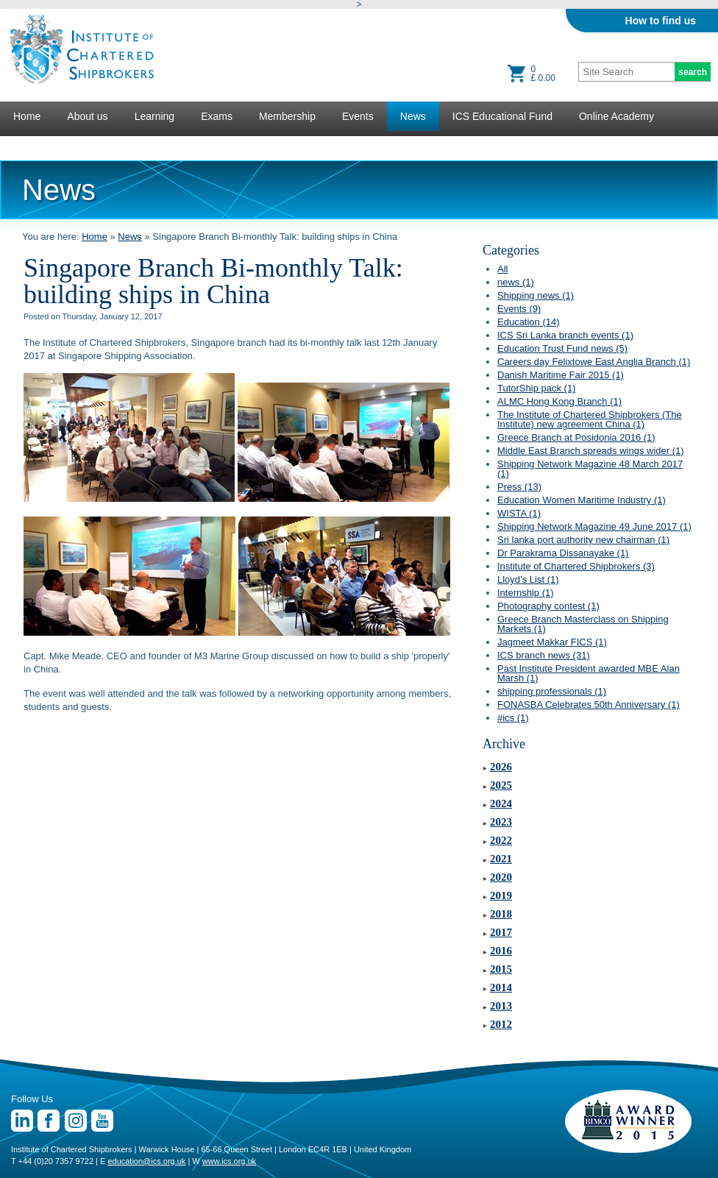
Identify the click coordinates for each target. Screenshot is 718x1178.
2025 (501, 785)
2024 (501, 803)
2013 (501, 1006)
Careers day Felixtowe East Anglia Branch (593, 361)
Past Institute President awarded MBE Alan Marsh (588, 673)
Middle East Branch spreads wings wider (590, 450)
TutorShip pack (536, 388)
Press (519, 486)
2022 (501, 840)
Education (528, 321)
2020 (501, 877)
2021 (501, 859)
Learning (155, 116)
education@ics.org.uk (146, 1161)
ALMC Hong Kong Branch (559, 401)
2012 (501, 1024)
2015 (501, 969)
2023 (501, 822)
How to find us (660, 20)
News (413, 116)
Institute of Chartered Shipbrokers (576, 566)
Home (26, 116)
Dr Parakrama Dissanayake (562, 552)
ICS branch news (543, 655)
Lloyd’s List (528, 579)
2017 (501, 932)
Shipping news (535, 295)
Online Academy (616, 116)
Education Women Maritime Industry (581, 499)
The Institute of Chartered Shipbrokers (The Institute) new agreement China (589, 419)
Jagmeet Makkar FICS (552, 641)
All (502, 268)
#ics (513, 717)
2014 (501, 987)
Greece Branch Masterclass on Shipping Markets (583, 624)
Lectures (33, 146)
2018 (501, 914)
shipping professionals (551, 691)
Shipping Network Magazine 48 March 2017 (590, 468)
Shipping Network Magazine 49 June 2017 (594, 526)
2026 (501, 767)
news (515, 282)
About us (87, 116)
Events (358, 116)
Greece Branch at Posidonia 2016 (576, 437)
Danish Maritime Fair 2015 (560, 374)
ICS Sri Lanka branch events (565, 335)
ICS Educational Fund (502, 116)
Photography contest (548, 605)
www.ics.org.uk (229, 1161)
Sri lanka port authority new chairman (583, 539)
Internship (525, 592)
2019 (501, 895)
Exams (216, 116)
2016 (501, 951)
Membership (287, 116)
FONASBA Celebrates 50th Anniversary (588, 704)
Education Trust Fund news (562, 348)
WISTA (519, 513)
